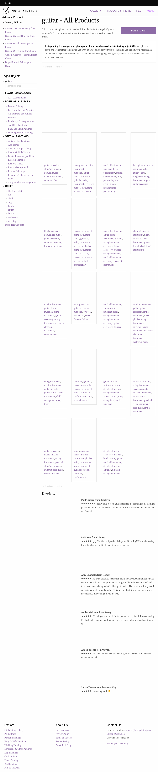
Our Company (62, 730)
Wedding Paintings (13, 745)
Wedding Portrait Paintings (20, 132)
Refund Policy (62, 741)
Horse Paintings (11, 760)
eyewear (87, 312)
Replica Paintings (16, 171)
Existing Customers (116, 734)
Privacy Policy (62, 734)
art (51, 180)
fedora (85, 319)
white (112, 308)
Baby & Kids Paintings (15, 741)
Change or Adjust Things (20, 148)
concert (87, 191)
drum (53, 308)
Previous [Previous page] (49, 66)
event (106, 184)
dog (10, 202)
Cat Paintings (10, 756)
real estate (12, 217)
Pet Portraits (10, 734)
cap (82, 315)
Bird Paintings (11, 764)
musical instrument (53, 176)
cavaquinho (49, 400)
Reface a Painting (16, 160)
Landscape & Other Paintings (18, 749)
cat (9, 194)
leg (134, 246)
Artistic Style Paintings (19, 141)
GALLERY (95, 11)
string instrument (52, 169)
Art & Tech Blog (63, 745)
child (10, 198)
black (46, 231)
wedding (12, 221)
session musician (52, 473)
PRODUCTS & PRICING (119, 11)
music (55, 173)
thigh (46, 404)
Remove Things (15, 163)
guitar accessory (140, 184)
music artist (86, 385)
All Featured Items (17, 97)
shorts (142, 173)
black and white (15, 191)
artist (46, 180)
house (11, 213)
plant (146, 235)
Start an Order (138, 30)
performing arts (111, 180)
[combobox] (21, 86)
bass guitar (138, 408)
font (56, 180)
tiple (58, 400)
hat (87, 304)
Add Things (13, 145)
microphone (79, 165)
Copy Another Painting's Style (22, 182)
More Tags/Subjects (14, 225)
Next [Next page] (59, 66)
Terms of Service (64, 737)
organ (147, 180)
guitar (47, 165)
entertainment (110, 176)
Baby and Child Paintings (20, 129)
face (135, 165)
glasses (141, 165)
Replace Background (18, 167)
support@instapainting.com (138, 730)
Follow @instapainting (117, 743)
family (11, 206)
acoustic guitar (110, 396)
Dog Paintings (11, 752)
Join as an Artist (12, 767)
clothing (137, 231)
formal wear (50, 246)
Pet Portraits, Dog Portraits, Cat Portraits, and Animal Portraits (21, 114)
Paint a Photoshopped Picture (22, 156)
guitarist (77, 180)
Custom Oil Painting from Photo (20, 51)
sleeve (77, 315)
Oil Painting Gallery (13, 730)
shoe (146, 169)
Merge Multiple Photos (19, 152)
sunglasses (138, 176)
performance (80, 396)
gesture (47, 173)
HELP (139, 11)
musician (55, 165)
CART (151, 11)
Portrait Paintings (16, 106)
